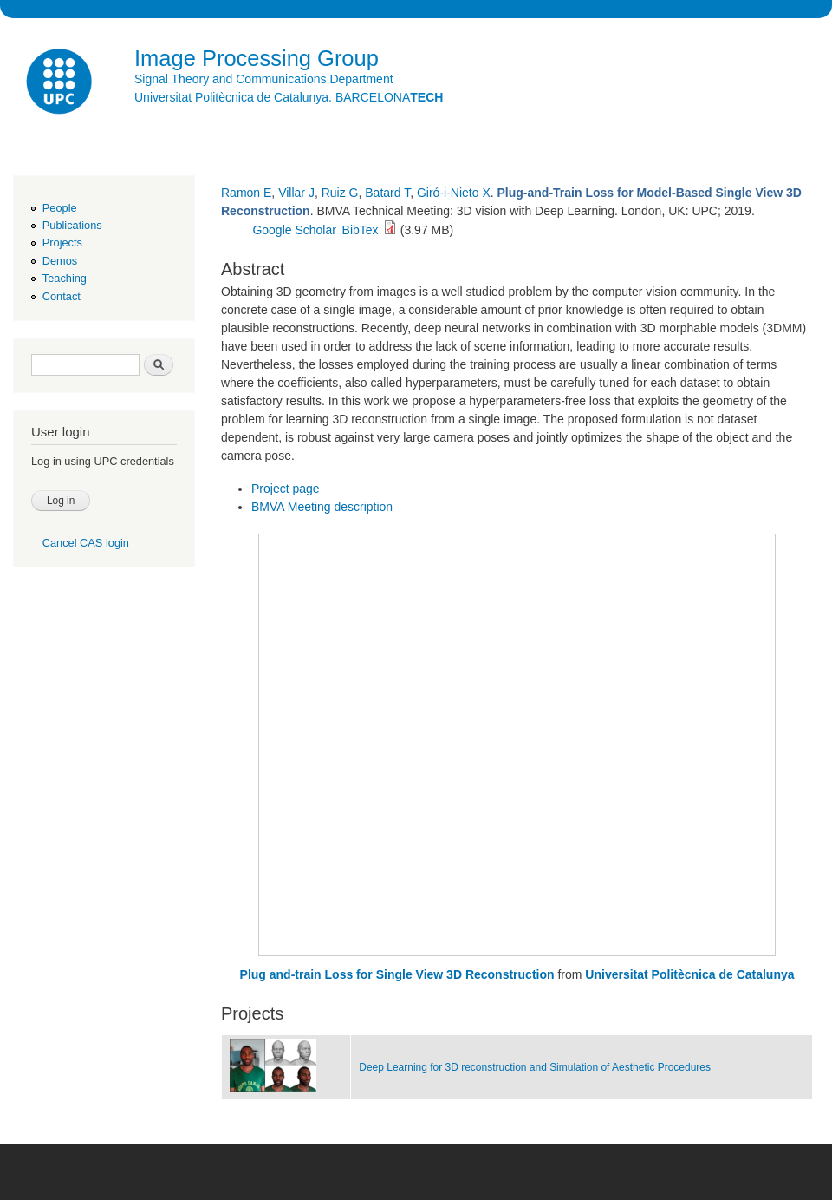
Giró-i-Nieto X (454, 193)
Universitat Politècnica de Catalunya (689, 974)
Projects (62, 242)
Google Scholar (294, 230)
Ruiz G (340, 193)
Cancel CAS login (85, 542)
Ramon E (246, 193)
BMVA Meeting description (322, 507)
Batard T (387, 193)
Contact (61, 296)
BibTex (360, 230)
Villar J (296, 193)
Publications (72, 225)
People (59, 207)
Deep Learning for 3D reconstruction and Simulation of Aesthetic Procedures (535, 1067)
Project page (285, 488)
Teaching (64, 278)
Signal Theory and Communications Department (263, 79)
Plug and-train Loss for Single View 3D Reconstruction (397, 974)
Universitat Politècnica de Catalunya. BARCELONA (288, 97)
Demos (59, 260)
